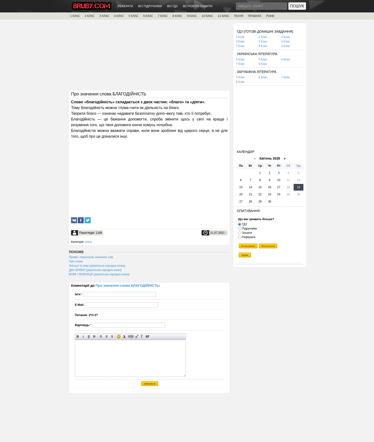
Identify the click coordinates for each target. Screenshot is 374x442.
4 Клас (240, 41)
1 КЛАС (75, 16)
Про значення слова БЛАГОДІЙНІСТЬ (127, 285)
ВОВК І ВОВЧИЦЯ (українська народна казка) (99, 274)
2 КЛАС (89, 16)
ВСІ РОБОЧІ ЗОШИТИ (198, 6)
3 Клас (285, 37)
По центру (106, 336)
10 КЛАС (207, 16)
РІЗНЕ (270, 16)
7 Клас (240, 46)
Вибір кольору (124, 336)
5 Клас (263, 41)
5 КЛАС (133, 16)
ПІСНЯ (238, 16)
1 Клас (240, 37)
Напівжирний (78, 336)
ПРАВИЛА (254, 16)
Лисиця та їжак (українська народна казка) (97, 265)
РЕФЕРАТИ (125, 6)
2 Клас (263, 37)
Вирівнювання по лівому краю (101, 336)
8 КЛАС (177, 16)
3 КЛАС (104, 16)
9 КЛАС (192, 16)
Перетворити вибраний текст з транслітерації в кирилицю (142, 336)
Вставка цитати (136, 336)
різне (88, 242)
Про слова (76, 261)
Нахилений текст (83, 336)
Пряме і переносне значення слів (91, 257)
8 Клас (263, 46)
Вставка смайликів (118, 336)
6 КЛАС (148, 16)
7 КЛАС (163, 16)
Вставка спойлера (147, 336)
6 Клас (285, 41)
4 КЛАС (119, 16)
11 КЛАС (223, 16)
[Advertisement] (149, 56)
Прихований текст (131, 336)
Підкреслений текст (89, 336)
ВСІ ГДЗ (172, 6)
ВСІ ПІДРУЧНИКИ (150, 6)
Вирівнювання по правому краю (112, 336)
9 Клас (285, 46)
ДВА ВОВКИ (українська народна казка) (95, 270)
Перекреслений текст (94, 336)
